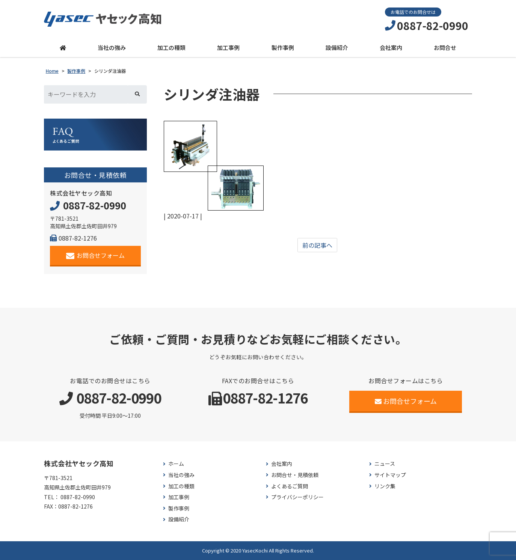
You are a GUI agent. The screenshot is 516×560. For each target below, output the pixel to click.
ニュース (384, 463)
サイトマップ (390, 475)
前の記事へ (317, 245)
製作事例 (283, 47)
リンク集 (384, 486)
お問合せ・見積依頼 (294, 475)
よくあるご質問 (289, 486)
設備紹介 (337, 47)
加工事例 (228, 47)
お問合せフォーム (95, 255)
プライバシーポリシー (297, 497)
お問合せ (445, 47)
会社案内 (391, 47)
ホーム (176, 463)
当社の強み (112, 47)
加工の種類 (171, 47)
